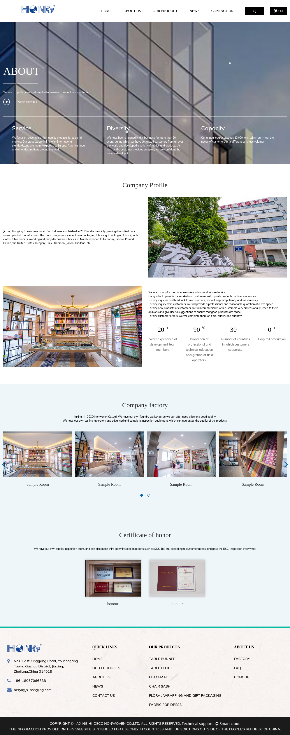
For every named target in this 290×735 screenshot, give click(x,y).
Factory (242, 658)
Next (286, 464)
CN (278, 11)
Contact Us (222, 11)
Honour (242, 677)
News (195, 11)
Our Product (165, 11)
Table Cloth (160, 668)
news (97, 686)
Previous (4, 464)
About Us (132, 11)
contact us (103, 695)
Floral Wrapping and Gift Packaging (185, 695)
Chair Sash (159, 686)
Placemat (158, 677)
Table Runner (162, 658)
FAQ (237, 668)
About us (101, 677)
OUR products (106, 668)
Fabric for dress (165, 704)
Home (106, 11)
